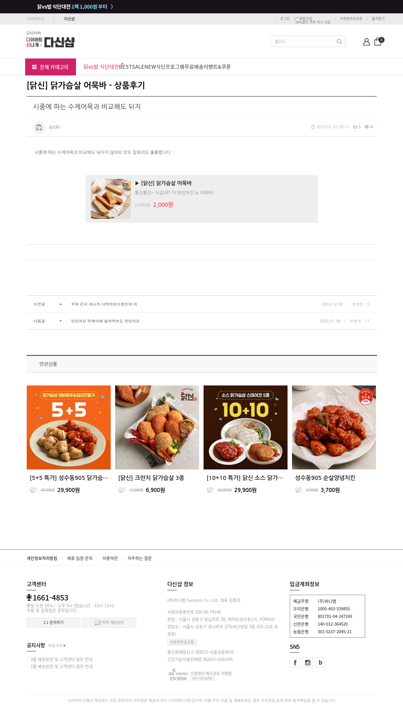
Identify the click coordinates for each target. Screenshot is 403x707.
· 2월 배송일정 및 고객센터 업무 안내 (60, 666)
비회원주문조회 (351, 18)
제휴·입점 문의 (80, 558)
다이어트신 (35, 19)
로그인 (285, 18)
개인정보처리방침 (42, 558)
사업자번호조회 (182, 642)
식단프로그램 (170, 66)
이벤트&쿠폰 (217, 66)
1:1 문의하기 (53, 622)
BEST (125, 66)
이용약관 (110, 558)
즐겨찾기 (378, 18)
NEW (150, 66)
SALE (138, 66)
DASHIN (34, 32)
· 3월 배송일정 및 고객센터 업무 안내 (60, 659)
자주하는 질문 (140, 558)
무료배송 (194, 66)
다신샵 (69, 19)
